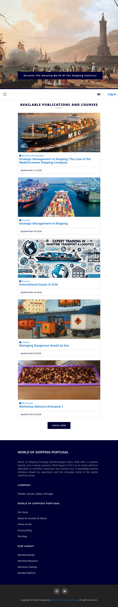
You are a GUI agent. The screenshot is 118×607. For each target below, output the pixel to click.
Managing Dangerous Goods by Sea (44, 345)
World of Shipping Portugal (64, 599)
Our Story (23, 512)
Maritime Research (28, 560)
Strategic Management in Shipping (43, 223)
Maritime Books (26, 554)
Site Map (22, 536)
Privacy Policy (25, 530)
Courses (24, 220)
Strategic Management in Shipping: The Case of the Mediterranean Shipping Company (55, 160)
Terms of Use (25, 524)
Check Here (59, 425)
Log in (112, 94)
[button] (100, 94)
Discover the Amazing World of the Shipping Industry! (60, 75)
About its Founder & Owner (32, 518)
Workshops (26, 403)
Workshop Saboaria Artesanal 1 (41, 406)
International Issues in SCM (38, 284)
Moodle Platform (27, 572)
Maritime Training (27, 566)
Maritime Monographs (31, 155)
